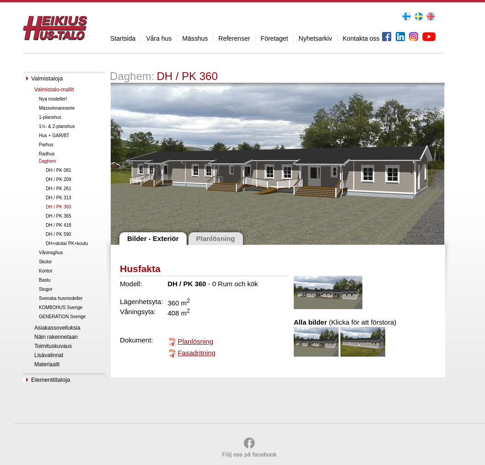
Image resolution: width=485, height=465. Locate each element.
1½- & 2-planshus (57, 126)
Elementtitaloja (50, 379)
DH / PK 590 (58, 234)
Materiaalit (46, 364)
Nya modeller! (53, 99)
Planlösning (195, 341)
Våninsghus (51, 252)
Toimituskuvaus (53, 346)
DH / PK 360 (58, 206)
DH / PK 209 (58, 179)
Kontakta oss (361, 38)
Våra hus (159, 38)
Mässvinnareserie (57, 108)
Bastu (45, 280)
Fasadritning (197, 353)
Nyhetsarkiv (315, 38)
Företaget (274, 38)
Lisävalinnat (48, 355)
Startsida (122, 38)
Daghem (47, 161)
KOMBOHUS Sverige (60, 307)
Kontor (45, 270)
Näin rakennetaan (56, 337)
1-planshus (50, 117)
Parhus (46, 144)
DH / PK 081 (58, 170)
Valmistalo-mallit (54, 89)
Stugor (45, 289)
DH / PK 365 (58, 216)
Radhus (46, 153)
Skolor (45, 261)
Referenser (234, 38)
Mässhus (195, 38)
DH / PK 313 (58, 197)
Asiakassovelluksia (57, 328)
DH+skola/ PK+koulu (67, 243)
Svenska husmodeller (61, 298)
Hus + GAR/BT (54, 135)
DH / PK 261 (58, 188)
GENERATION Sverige (62, 316)
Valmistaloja (47, 78)
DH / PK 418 (58, 225)
